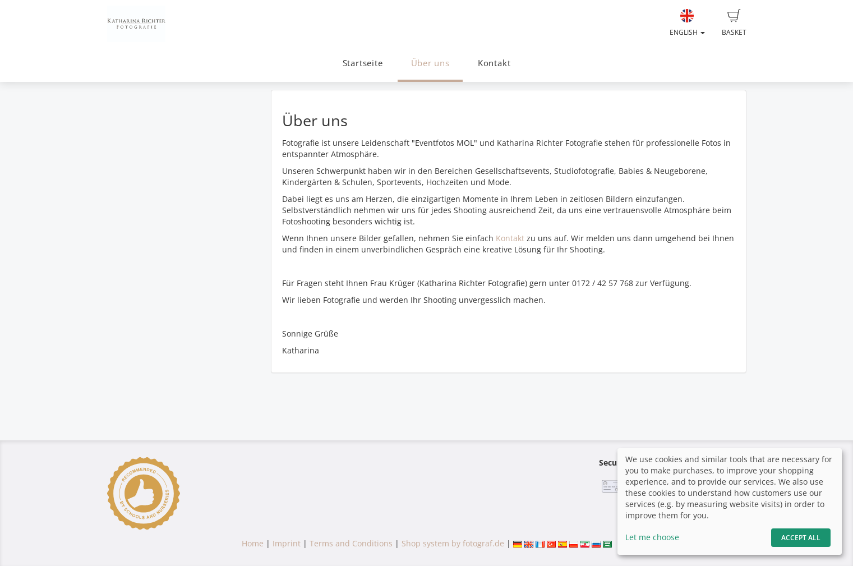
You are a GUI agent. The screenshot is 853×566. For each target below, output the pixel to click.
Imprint (287, 543)
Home (253, 543)
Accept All (800, 537)
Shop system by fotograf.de (453, 543)
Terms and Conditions (351, 543)
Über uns (430, 63)
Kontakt (494, 63)
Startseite (363, 63)
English (687, 23)
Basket (734, 23)
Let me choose (652, 537)
